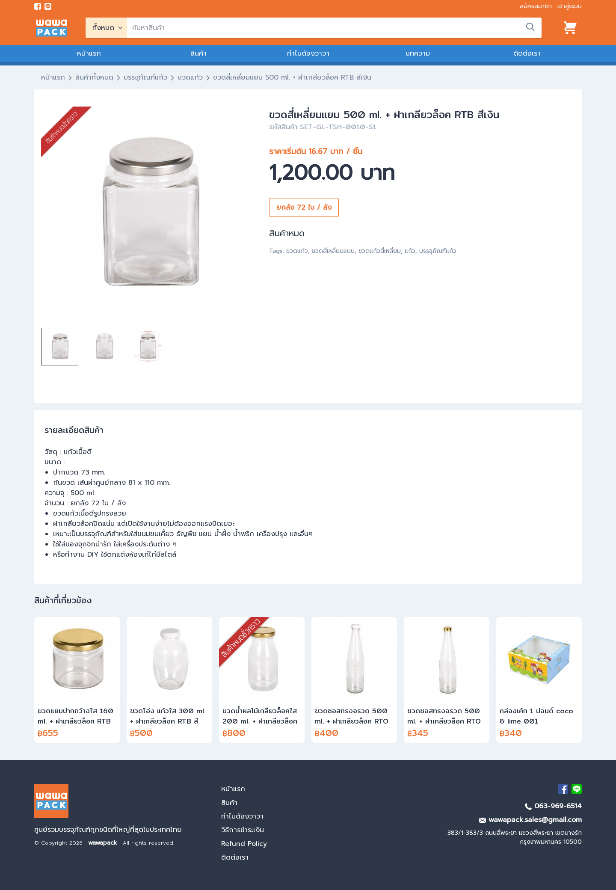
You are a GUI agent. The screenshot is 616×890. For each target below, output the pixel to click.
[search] (334, 27)
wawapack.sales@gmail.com (530, 820)
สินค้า (198, 53)
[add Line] (577, 789)
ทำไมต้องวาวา (308, 53)
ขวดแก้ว (190, 77)
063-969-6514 (553, 806)
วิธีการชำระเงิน (242, 830)
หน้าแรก (89, 53)
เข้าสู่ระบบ (569, 6)
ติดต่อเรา (527, 53)
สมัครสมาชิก (536, 6)
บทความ (418, 53)
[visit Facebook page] (37, 6)
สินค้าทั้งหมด (94, 77)
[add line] (47, 6)
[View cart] (570, 27)
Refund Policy (244, 844)
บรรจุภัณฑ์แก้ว (145, 77)
